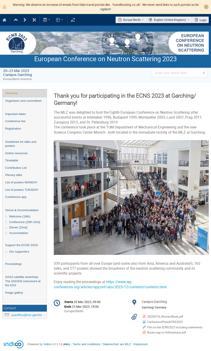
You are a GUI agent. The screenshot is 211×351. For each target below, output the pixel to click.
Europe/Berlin (132, 20)
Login (203, 20)
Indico (48, 344)
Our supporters (19, 251)
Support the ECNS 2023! (21, 245)
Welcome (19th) (19, 216)
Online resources (16, 153)
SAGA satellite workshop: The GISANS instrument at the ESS (23, 281)
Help (67, 344)
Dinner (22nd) (18, 227)
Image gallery (14, 292)
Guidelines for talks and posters (20, 144)
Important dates (15, 114)
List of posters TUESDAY (21, 189)
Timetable (11, 160)
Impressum (140, 344)
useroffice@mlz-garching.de (29, 315)
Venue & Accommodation (22, 210)
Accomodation (18, 233)
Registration (13, 128)
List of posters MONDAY (21, 182)
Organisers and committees (23, 100)
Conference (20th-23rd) (24, 222)
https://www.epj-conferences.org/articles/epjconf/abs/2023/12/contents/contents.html (110, 284)
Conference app (15, 197)
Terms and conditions (86, 344)
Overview (11, 93)
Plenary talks (13, 175)
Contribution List (16, 167)
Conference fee (15, 121)
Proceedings (13, 264)
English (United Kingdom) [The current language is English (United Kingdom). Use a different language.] (170, 20)
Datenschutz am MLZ (117, 344)
